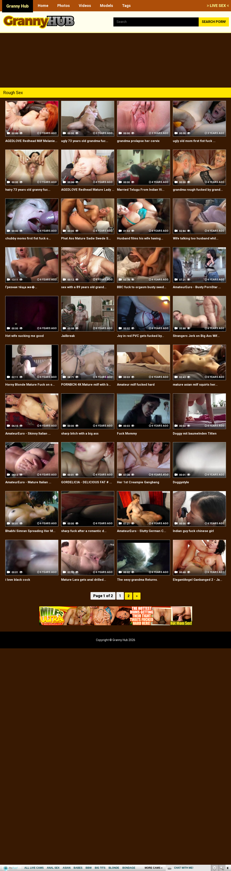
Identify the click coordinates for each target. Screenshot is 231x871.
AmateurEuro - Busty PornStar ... (198, 301)
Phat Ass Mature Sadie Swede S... (85, 250)
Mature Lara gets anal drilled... (85, 594)
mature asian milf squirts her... (197, 399)
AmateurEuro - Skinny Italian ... (29, 448)
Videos (85, 5)
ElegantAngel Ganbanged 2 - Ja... (199, 594)
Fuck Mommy (127, 448)
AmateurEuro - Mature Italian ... (30, 496)
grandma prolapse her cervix (140, 141)
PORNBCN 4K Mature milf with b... (87, 399)
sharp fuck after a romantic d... (85, 545)
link (227, 805)
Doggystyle (182, 496)
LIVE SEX (218, 5)
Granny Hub (17, 6)
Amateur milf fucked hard (137, 399)
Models (106, 5)
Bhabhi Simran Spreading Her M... (31, 545)
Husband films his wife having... (141, 248)
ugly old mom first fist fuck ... (196, 141)
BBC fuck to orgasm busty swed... (143, 301)
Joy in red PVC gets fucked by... (142, 350)
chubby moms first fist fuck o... (29, 248)
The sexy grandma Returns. (139, 594)
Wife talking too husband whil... (197, 248)
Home (43, 5)
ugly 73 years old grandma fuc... (86, 141)
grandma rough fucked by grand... (193, 196)
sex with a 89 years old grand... (85, 301)
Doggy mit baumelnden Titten (196, 448)
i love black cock (18, 594)
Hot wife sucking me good (26, 350)
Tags (126, 5)
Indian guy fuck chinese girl (194, 545)
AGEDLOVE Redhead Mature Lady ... (87, 196)
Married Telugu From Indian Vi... (142, 194)
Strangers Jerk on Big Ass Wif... (198, 350)
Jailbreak (68, 350)
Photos (63, 5)
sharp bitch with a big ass (81, 448)
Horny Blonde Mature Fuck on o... (31, 399)
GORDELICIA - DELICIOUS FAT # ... (87, 496)
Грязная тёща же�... (22, 301)
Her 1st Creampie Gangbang (139, 496)
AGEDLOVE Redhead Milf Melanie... (24, 143)
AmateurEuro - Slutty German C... (143, 545)
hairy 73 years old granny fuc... (29, 194)
